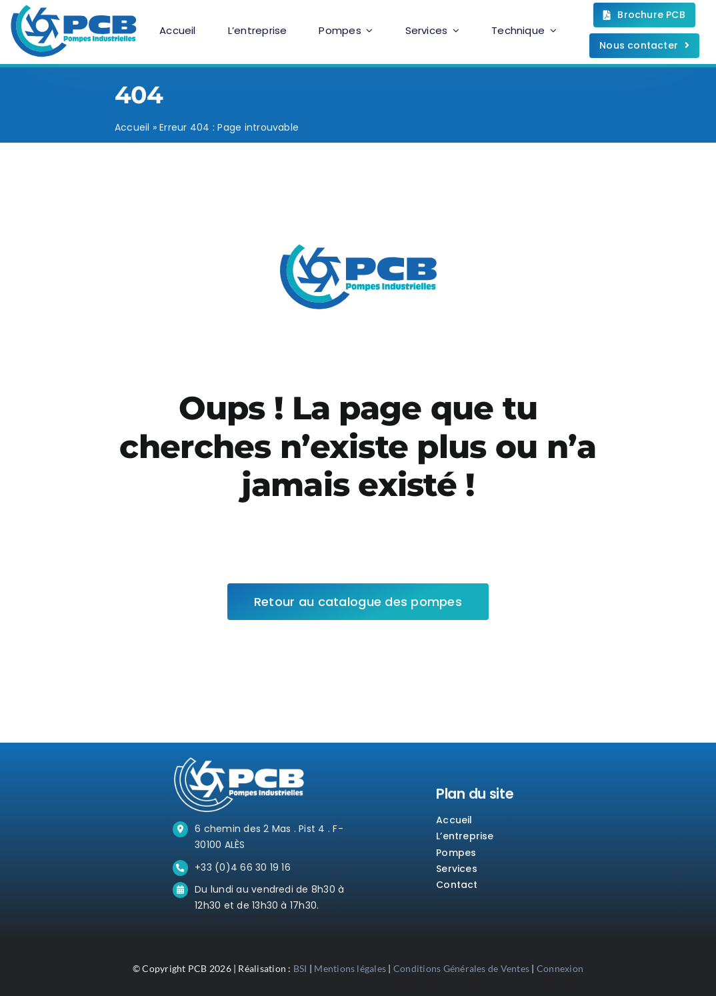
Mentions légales (350, 968)
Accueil (132, 127)
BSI (300, 968)
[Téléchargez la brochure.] (644, 15)
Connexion (560, 968)
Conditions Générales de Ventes (461, 968)
